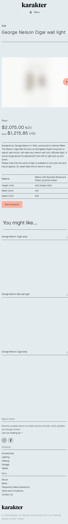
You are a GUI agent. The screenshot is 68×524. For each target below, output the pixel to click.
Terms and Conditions (12, 490)
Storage (5, 464)
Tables (5, 468)
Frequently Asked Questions (16, 487)
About (5, 479)
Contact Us (7, 494)
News (4, 483)
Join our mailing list (11, 432)
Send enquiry (12, 204)
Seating (5, 460)
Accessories (8, 453)
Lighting (6, 457)
